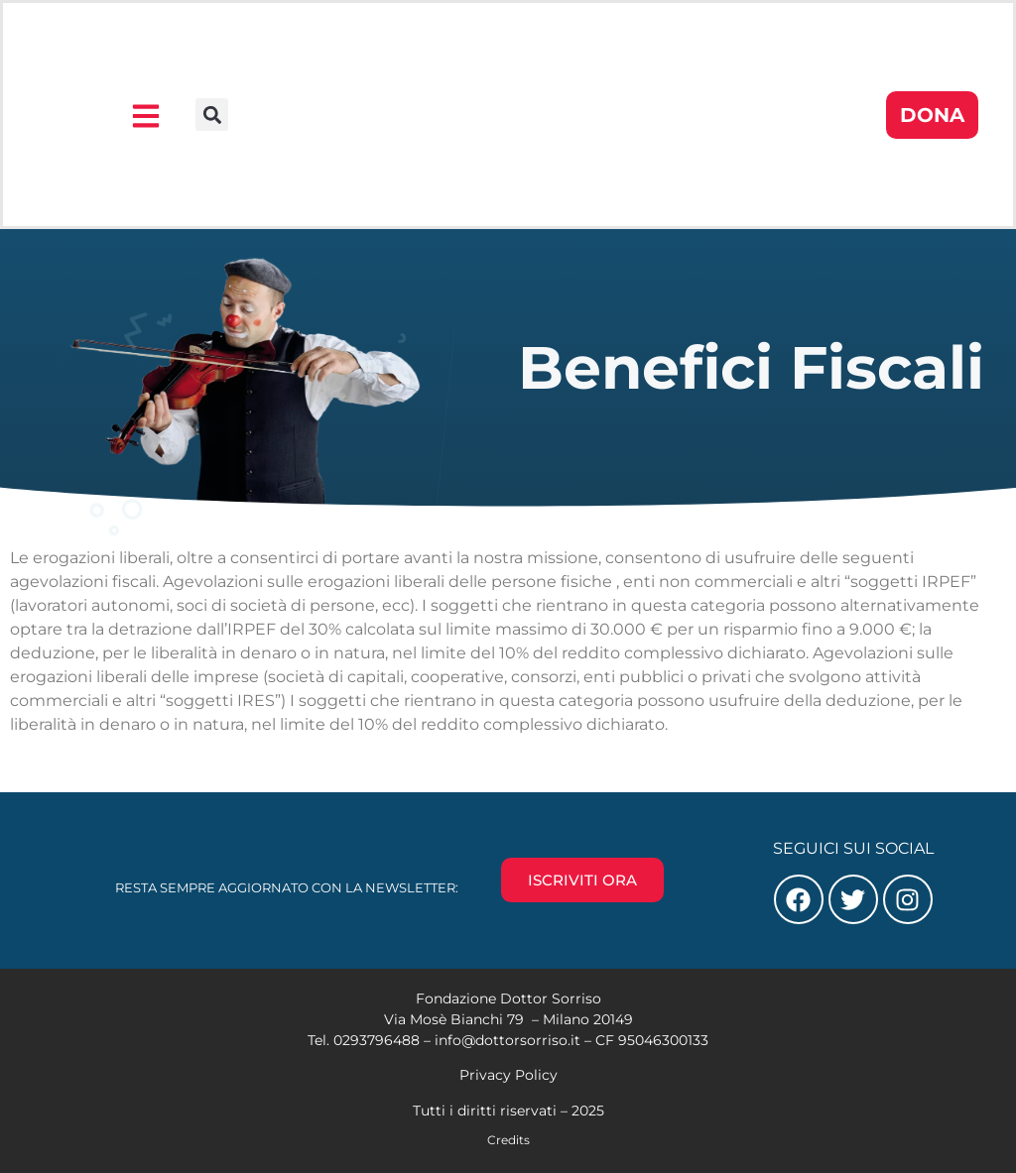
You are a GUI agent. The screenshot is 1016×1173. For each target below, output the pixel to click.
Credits (508, 1139)
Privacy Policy (508, 1075)
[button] (211, 114)
